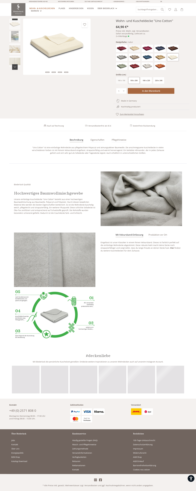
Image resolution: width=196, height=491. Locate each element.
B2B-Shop (15, 457)
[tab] (76, 140)
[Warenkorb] (182, 9)
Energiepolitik (17, 453)
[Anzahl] (121, 91)
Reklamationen (78, 465)
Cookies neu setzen (141, 469)
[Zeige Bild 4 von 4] (66, 72)
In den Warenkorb (151, 90)
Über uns (15, 448)
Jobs (13, 440)
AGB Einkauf (138, 461)
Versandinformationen (82, 453)
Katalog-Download (19, 461)
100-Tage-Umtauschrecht (144, 440)
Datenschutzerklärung (143, 444)
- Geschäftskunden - (142, 1)
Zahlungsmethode (80, 448)
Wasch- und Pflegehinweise (84, 444)
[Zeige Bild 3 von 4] (60, 72)
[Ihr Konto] (176, 9)
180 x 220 (146, 80)
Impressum (138, 448)
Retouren (76, 461)
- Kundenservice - (119, 1)
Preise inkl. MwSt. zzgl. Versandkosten (132, 31)
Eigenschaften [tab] (97, 139)
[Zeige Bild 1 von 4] (47, 72)
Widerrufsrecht (139, 453)
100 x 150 (122, 81)
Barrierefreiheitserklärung (144, 465)
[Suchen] (162, 9)
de (161, 1)
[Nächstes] (15, 67)
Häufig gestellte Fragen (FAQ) (84, 440)
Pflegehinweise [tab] (119, 139)
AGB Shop (137, 457)
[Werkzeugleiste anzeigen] (191, 478)
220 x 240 (158, 80)
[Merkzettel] (169, 9)
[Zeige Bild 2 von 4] (54, 72)
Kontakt (14, 444)
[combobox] (148, 9)
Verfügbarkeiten (79, 457)
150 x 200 (134, 80)
